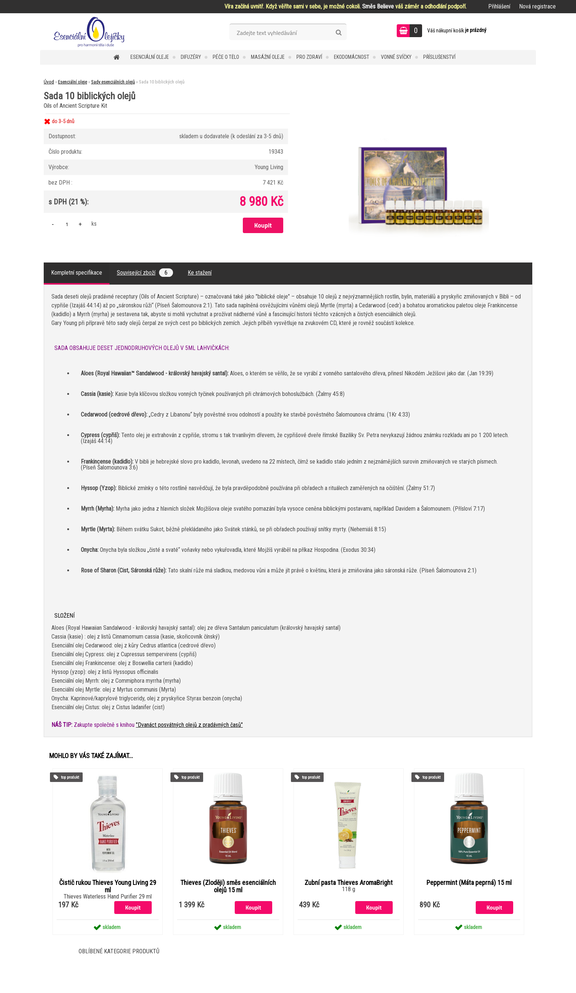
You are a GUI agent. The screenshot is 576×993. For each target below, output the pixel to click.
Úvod (49, 82)
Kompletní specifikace (76, 272)
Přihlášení (499, 6)
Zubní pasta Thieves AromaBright (349, 882)
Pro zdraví (309, 57)
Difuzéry (191, 57)
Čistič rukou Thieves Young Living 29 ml (107, 886)
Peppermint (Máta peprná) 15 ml (469, 882)
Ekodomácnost (351, 57)
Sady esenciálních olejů (113, 82)
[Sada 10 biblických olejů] (419, 113)
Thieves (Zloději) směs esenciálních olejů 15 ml (228, 886)
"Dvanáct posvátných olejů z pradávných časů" (189, 724)
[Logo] (90, 31)
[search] (338, 33)
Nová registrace (537, 6)
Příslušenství (439, 57)
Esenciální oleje (149, 57)
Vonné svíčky (396, 57)
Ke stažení (200, 272)
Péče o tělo (226, 57)
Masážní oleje (268, 57)
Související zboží (145, 272)
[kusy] (66, 224)
